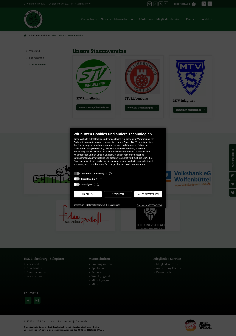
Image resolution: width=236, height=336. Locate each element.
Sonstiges (86, 184)
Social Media (88, 179)
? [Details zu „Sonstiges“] (98, 184)
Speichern (118, 194)
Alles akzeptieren (148, 194)
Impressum (79, 205)
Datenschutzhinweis (95, 205)
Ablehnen (87, 194)
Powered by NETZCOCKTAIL (149, 205)
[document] (118, 151)
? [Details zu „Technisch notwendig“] (110, 173)
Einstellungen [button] (114, 205)
